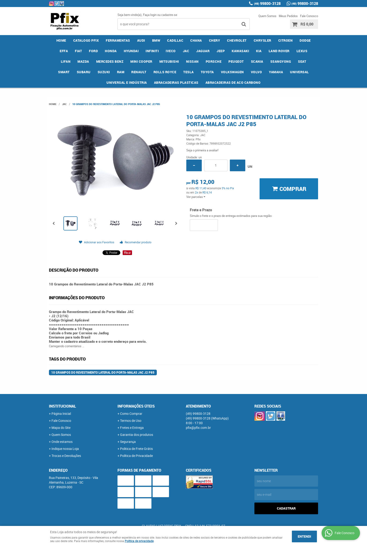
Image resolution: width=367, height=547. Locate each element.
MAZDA (83, 61)
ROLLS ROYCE (165, 72)
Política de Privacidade (136, 455)
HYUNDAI (131, 51)
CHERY (214, 40)
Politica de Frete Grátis (136, 448)
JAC (186, 51)
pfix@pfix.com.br (198, 427)
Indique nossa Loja (65, 448)
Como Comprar (131, 413)
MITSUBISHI (169, 61)
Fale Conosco (309, 16)
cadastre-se (169, 15)
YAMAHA (276, 72)
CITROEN (285, 40)
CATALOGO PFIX (86, 40)
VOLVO (256, 72)
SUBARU (84, 72)
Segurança (128, 441)
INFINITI (152, 51)
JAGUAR (202, 51)
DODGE (305, 40)
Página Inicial (61, 413)
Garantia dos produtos (136, 434)
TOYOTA (207, 72)
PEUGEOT (236, 61)
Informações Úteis (136, 406)
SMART (64, 72)
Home (61, 40)
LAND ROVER (279, 51)
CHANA (196, 40)
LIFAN (66, 61)
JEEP (221, 51)
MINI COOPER (141, 61)
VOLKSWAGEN (232, 72)
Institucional (62, 406)
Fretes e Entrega (132, 427)
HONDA (111, 51)
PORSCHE (214, 61)
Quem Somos (267, 16)
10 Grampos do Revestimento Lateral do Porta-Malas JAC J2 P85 (102, 372)
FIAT (78, 51)
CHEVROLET (237, 40)
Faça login (150, 15)
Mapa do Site (60, 427)
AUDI (141, 40)
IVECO (171, 51)
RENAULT (139, 72)
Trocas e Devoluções (66, 455)
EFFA (64, 51)
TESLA (188, 72)
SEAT (302, 61)
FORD (93, 51)
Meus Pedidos (288, 16)
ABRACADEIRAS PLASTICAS (176, 82)
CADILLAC (175, 40)
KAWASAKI (240, 51)
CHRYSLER (262, 40)
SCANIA (257, 61)
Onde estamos (62, 441)
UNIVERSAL (299, 72)
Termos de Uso (130, 420)
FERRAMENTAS (118, 40)
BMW (156, 40)
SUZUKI (104, 72)
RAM (121, 72)
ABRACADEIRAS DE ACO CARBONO (233, 82)
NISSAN (192, 61)
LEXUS (302, 51)
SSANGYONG (280, 61)
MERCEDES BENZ (110, 61)
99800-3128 (267, 3)
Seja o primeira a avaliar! (202, 150)
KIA (259, 51)
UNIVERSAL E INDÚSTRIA (126, 82)
